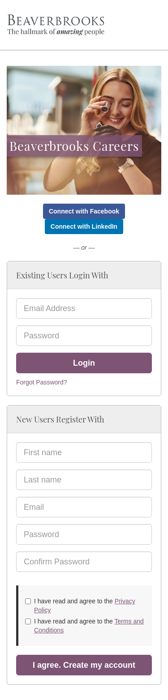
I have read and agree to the (80, 606)
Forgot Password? (41, 382)
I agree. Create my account (84, 665)
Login (84, 363)
